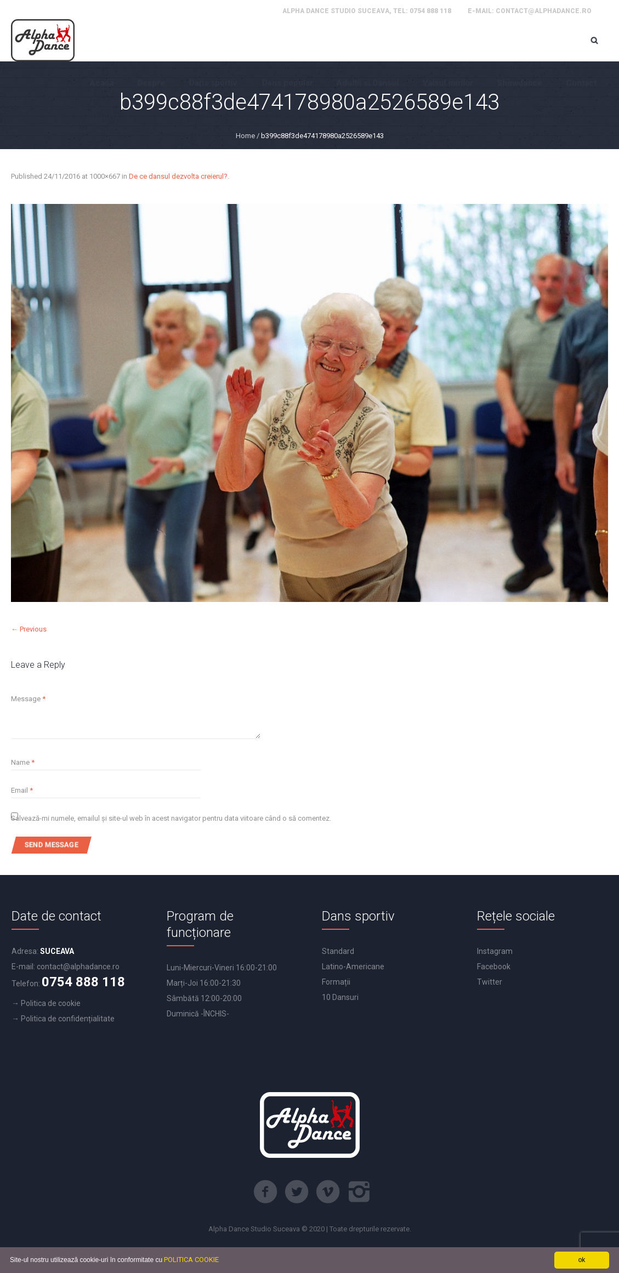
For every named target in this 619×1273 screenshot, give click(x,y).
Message (28, 699)
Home (245, 136)
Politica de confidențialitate (68, 1018)
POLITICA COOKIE (191, 1259)
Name (23, 762)
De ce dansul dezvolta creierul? (178, 176)
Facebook (493, 966)
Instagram (495, 951)
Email (22, 790)
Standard (338, 951)
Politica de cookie (51, 1003)
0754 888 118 (430, 11)
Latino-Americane (353, 966)
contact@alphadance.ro (544, 11)
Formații (336, 982)
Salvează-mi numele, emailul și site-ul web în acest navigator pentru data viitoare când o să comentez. (171, 818)
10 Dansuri (340, 997)
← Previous (29, 629)
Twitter (489, 982)
